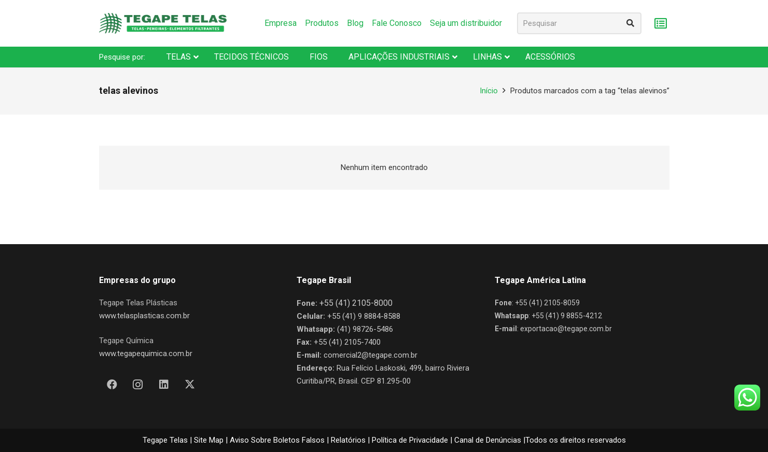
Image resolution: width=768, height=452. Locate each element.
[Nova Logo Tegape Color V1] (163, 23)
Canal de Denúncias (487, 440)
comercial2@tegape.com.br (370, 355)
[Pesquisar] (579, 23)
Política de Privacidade (410, 440)
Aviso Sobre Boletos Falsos (277, 440)
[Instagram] (138, 385)
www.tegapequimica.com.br (145, 353)
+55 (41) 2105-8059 (547, 303)
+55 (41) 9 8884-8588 (363, 316)
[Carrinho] (660, 23)
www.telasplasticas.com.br (144, 315)
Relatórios (348, 440)
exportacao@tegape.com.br (566, 328)
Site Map (209, 440)
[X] (190, 385)
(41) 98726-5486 (365, 329)
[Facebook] (112, 385)
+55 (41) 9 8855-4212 (567, 316)
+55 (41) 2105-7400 (347, 342)
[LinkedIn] (164, 385)
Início (489, 90)
